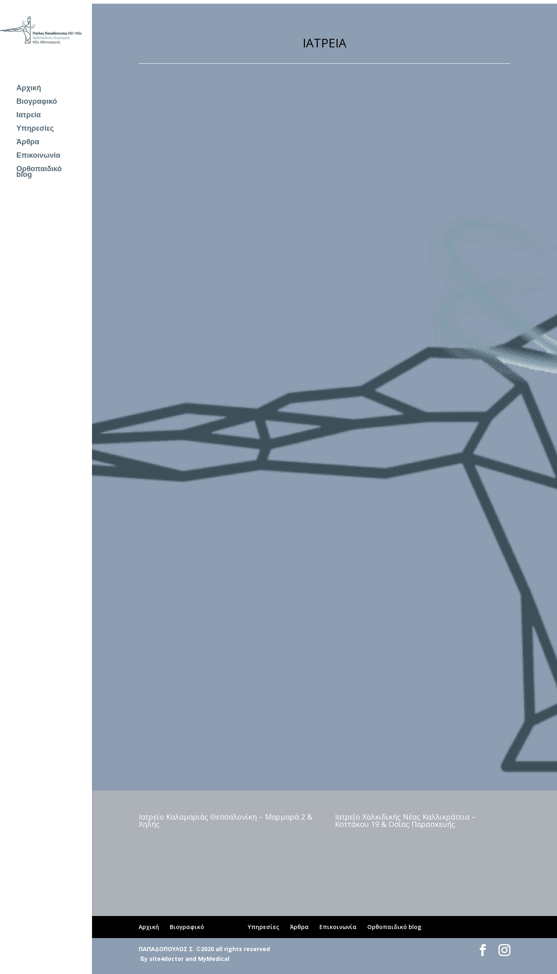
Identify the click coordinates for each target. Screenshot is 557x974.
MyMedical (213, 959)
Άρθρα (27, 142)
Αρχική (28, 88)
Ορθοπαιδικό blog (39, 172)
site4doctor (166, 959)
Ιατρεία (28, 115)
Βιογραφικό (36, 101)
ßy (144, 959)
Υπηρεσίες (35, 128)
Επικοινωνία (38, 155)
